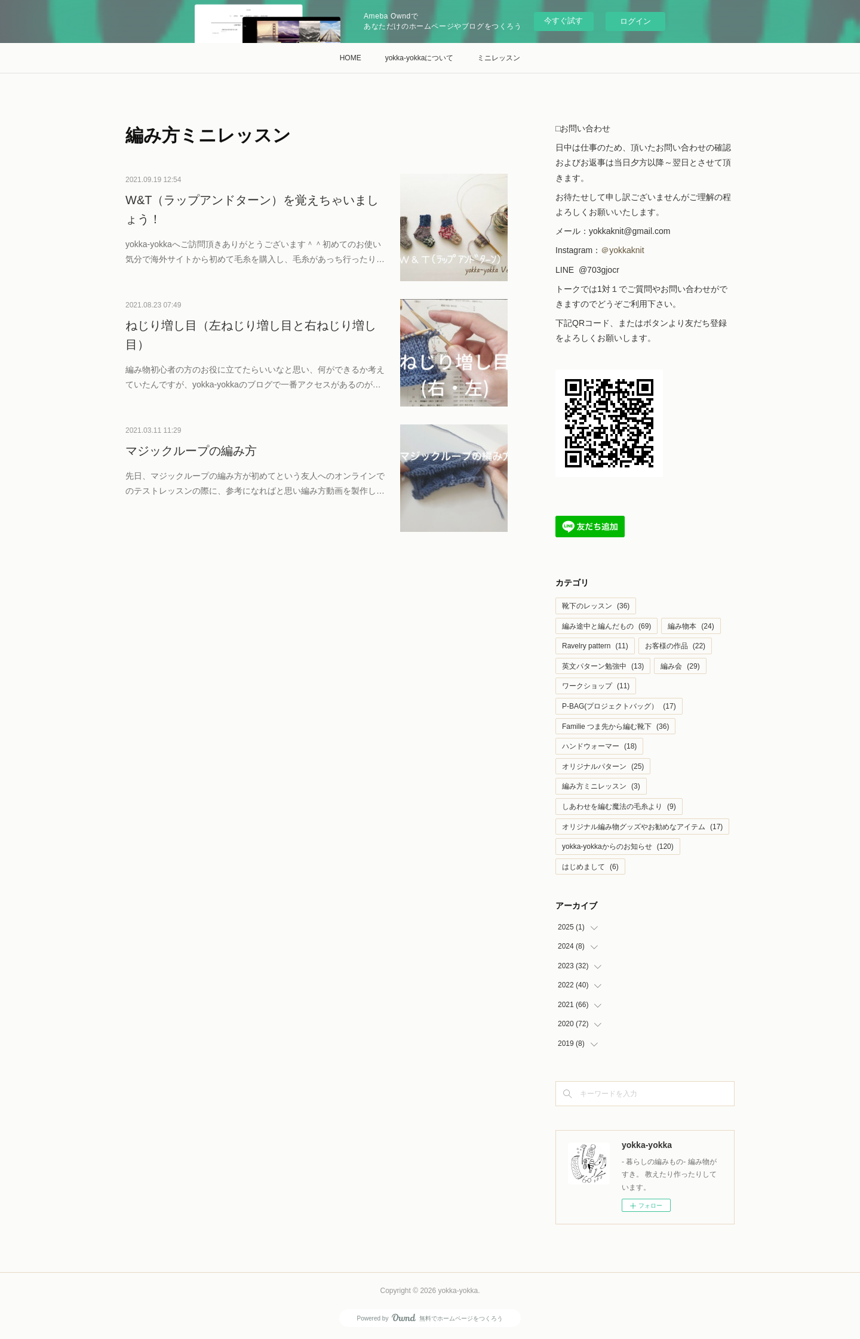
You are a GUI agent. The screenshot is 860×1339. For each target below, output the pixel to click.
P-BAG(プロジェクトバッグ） (619, 706)
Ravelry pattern (595, 646)
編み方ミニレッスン (601, 786)
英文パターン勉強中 (603, 666)
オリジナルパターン (603, 766)
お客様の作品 (675, 646)
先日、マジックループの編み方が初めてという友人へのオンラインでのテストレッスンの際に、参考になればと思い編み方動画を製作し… (255, 483)
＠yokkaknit (623, 250)
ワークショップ (595, 686)
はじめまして (590, 867)
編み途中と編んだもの (606, 626)
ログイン (635, 21)
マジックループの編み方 (191, 450)
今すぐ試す (563, 20)
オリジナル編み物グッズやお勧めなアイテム (642, 827)
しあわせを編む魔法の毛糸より (619, 806)
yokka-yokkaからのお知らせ (618, 846)
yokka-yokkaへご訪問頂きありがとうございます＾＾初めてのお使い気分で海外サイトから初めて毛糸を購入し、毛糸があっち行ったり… (255, 251)
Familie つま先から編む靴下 (615, 726)
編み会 (680, 666)
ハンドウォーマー (599, 746)
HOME (350, 58)
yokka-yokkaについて (419, 58)
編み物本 (691, 626)
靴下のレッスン (595, 606)
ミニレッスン (498, 58)
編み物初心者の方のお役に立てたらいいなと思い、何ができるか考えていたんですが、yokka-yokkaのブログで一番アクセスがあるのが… (255, 377)
